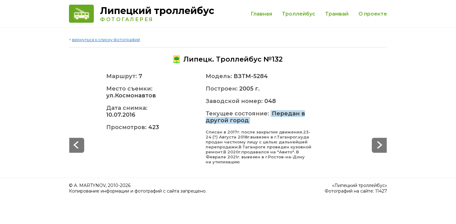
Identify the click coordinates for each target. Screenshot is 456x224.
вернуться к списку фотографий (106, 39)
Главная (261, 14)
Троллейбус (298, 14)
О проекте (372, 14)
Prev (379, 145)
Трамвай (337, 14)
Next (76, 145)
